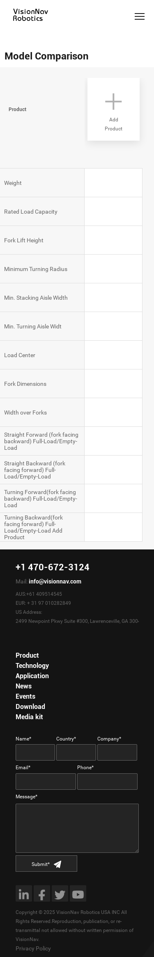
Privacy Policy (33, 948)
